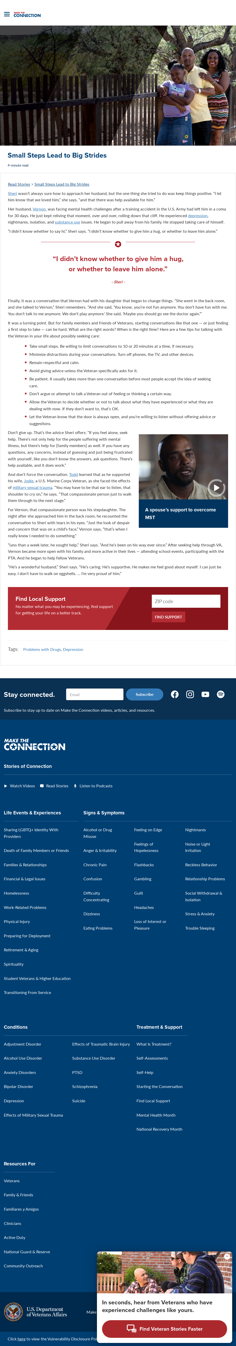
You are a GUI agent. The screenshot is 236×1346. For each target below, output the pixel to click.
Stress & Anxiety (200, 914)
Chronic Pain (95, 865)
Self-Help (144, 1072)
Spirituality (13, 964)
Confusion (92, 879)
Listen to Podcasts (96, 786)
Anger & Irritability (100, 850)
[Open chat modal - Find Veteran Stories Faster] (164, 1329)
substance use (67, 222)
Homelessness (16, 893)
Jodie (28, 481)
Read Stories (19, 184)
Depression (73, 649)
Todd (73, 474)
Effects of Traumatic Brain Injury (101, 1044)
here (22, 1339)
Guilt (138, 893)
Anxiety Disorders (20, 1072)
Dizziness (91, 914)
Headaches (144, 907)
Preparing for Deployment (27, 936)
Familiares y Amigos (21, 1209)
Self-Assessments (152, 1058)
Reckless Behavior (201, 865)
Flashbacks (144, 865)
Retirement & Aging (21, 950)
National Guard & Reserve (27, 1252)
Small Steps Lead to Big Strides (61, 184)
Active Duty (14, 1237)
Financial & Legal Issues (24, 879)
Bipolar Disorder (18, 1086)
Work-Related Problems (25, 907)
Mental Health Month (156, 1115)
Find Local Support (41, 599)
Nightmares (195, 830)
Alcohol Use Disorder (23, 1058)
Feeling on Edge (148, 830)
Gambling (142, 879)
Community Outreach (23, 1266)
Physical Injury (17, 921)
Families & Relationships (25, 865)
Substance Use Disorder (93, 1058)
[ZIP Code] (186, 601)
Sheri (12, 193)
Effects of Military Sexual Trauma (33, 1115)
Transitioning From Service (27, 992)
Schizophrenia (84, 1086)
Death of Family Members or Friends (36, 850)
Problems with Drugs (42, 649)
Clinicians (12, 1223)
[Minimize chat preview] (227, 1257)
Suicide (78, 1101)
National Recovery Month (159, 1129)
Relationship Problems (205, 879)
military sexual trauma (32, 487)
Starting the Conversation (159, 1086)
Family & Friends (18, 1195)
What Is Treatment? (153, 1044)
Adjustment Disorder (22, 1044)
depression (197, 215)
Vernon (39, 209)
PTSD (77, 1072)
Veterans (12, 1181)
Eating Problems (98, 928)
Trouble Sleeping (200, 928)
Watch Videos (22, 786)
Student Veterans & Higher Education (37, 978)
